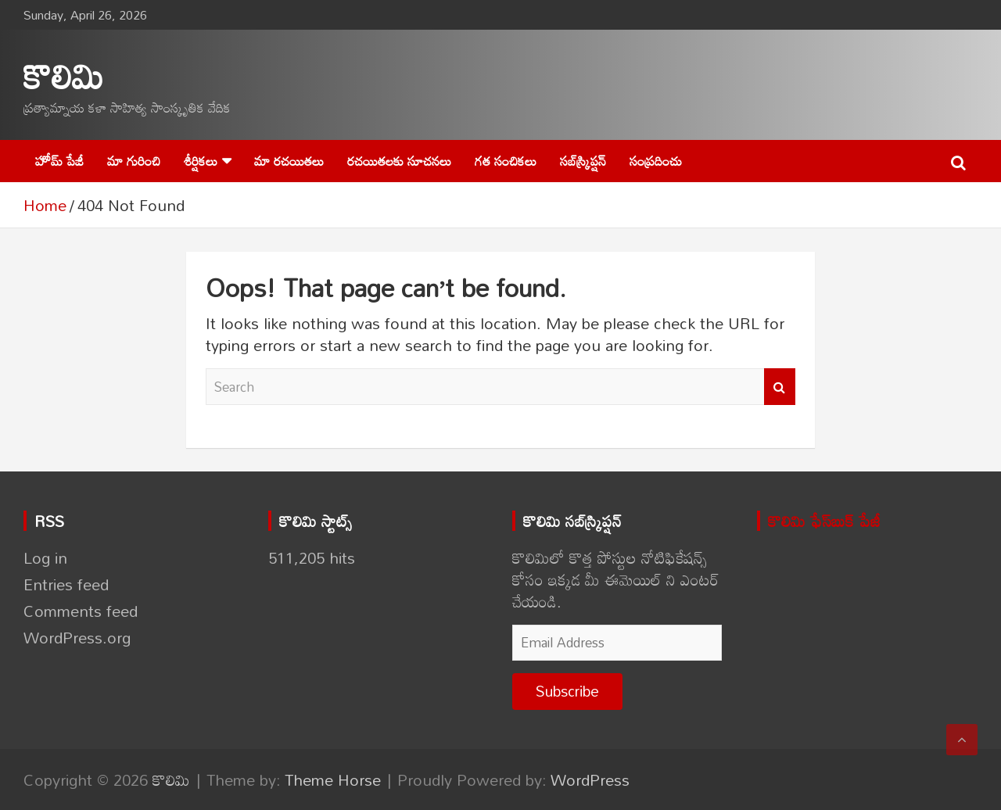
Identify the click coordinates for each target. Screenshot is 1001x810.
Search (779, 387)
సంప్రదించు (656, 161)
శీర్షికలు (200, 161)
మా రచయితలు (289, 161)
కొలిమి (63, 75)
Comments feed (80, 610)
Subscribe (567, 690)
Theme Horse (333, 779)
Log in (45, 557)
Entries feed (66, 584)
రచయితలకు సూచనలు (399, 161)
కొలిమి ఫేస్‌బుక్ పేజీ (824, 520)
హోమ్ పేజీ (59, 161)
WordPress (590, 779)
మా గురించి (133, 161)
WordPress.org (77, 637)
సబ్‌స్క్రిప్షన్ (583, 161)
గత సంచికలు (505, 161)
